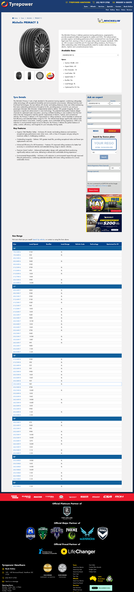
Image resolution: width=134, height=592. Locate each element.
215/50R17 (17, 302)
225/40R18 (17, 365)
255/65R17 (17, 349)
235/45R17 (17, 330)
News (118, 10)
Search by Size (77, 569)
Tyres (86, 6)
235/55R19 (17, 438)
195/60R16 (17, 255)
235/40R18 (17, 381)
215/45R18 (17, 359)
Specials (110, 6)
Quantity (112, 101)
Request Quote (93, 190)
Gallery (112, 10)
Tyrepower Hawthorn (78, 2)
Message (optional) (93, 171)
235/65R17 (17, 339)
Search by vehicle (39, 240)
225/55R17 (17, 321)
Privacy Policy (91, 186)
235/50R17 (17, 333)
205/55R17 (17, 296)
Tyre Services (77, 587)
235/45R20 (17, 460)
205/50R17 (17, 293)
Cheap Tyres (92, 572)
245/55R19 (17, 447)
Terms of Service (102, 186)
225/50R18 (17, 371)
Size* (89, 101)
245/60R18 (17, 406)
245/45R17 (17, 343)
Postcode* (90, 124)
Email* (89, 118)
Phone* (89, 112)
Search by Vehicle (78, 567)
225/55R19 (17, 428)
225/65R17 (17, 327)
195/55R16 (17, 252)
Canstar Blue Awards (95, 567)
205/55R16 (17, 258)
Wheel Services (77, 590)
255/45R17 (17, 346)
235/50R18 (17, 387)
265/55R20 (17, 479)
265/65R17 (17, 352)
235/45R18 (17, 384)
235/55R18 (17, 390)
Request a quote (122, 2)
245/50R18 (17, 403)
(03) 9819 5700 (103, 2)
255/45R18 (17, 409)
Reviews (129, 10)
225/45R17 (17, 315)
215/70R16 (17, 277)
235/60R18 (17, 393)
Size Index (92, 565)
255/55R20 (17, 473)
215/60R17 (17, 309)
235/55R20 (17, 463)
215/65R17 (17, 312)
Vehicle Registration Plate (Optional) (98, 166)
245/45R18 (17, 399)
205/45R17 (17, 290)
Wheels (93, 6)
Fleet (107, 10)
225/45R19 (17, 425)
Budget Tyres (92, 569)
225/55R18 (17, 375)
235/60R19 (17, 441)
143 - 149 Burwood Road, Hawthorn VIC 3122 (19, 573)
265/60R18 (17, 415)
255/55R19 (17, 450)
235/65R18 (17, 396)
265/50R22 (17, 486)
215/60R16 (17, 270)
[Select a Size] (90, 55)
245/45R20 (17, 467)
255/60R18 (17, 412)
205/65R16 (17, 264)
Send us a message (11, 581)
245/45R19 (17, 444)
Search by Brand (78, 572)
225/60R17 (17, 324)
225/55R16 (17, 280)
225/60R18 (17, 378)
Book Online (128, 6)
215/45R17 (17, 299)
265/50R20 (17, 476)
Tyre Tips (75, 576)
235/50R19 (17, 435)
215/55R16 (17, 267)
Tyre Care (76, 574)
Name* (89, 107)
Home (15, 18)
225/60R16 (17, 283)
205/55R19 (17, 422)
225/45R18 (17, 368)
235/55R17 (17, 336)
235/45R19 (17, 431)
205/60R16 (17, 261)
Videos (123, 10)
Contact (118, 6)
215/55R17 (17, 306)
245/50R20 (17, 470)
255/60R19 (17, 453)
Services (101, 6)
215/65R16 (17, 274)
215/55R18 (17, 362)
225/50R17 (17, 318)
